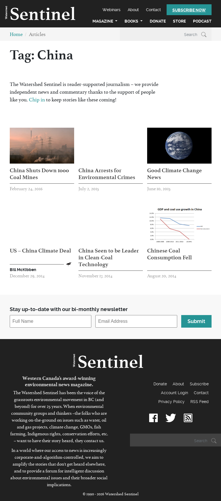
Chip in (37, 101)
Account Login (174, 392)
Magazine (103, 21)
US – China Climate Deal (40, 250)
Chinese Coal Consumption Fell (169, 254)
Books (132, 21)
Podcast (202, 21)
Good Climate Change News (174, 174)
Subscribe (199, 384)
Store (179, 21)
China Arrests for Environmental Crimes (106, 174)
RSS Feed (199, 401)
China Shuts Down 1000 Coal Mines (39, 174)
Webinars (111, 9)
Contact (153, 9)
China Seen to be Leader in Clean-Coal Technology (108, 257)
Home (16, 35)
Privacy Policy (171, 401)
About (133, 9)
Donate (158, 21)
